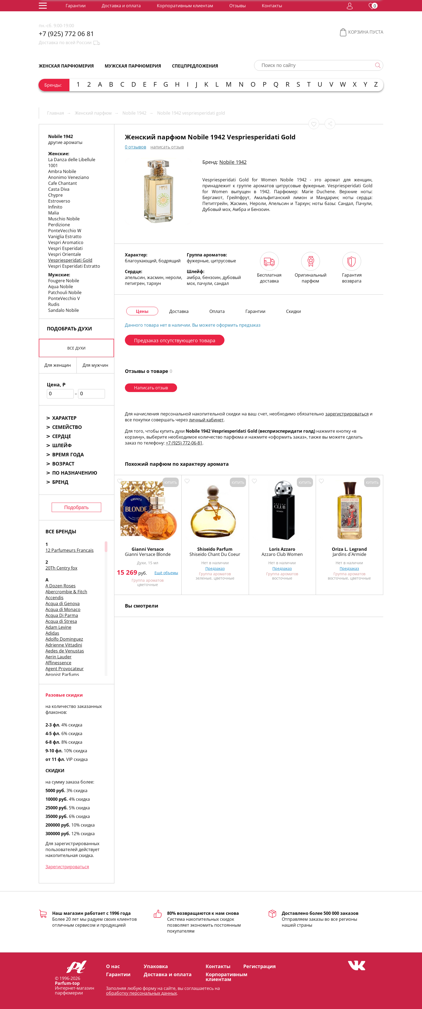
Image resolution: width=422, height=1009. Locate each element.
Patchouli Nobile (65, 292)
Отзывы (237, 6)
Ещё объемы (166, 572)
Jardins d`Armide (349, 554)
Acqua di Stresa (61, 621)
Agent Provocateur (64, 669)
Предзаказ (215, 568)
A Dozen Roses (60, 586)
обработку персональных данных (141, 993)
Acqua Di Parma (61, 615)
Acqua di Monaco (62, 609)
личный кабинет (206, 420)
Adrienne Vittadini (63, 645)
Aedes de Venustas (64, 651)
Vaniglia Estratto (65, 236)
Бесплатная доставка (269, 268)
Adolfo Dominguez (64, 639)
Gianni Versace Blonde (148, 554)
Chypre (55, 195)
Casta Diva (58, 189)
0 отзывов (135, 147)
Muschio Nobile (64, 219)
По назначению (74, 473)
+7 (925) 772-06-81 (184, 443)
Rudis (53, 304)
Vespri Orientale (64, 254)
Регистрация (259, 966)
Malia (53, 213)
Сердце (61, 436)
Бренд (60, 482)
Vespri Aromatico (65, 242)
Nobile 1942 (233, 162)
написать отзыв (167, 147)
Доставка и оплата (121, 6)
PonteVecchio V (64, 298)
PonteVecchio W (64, 231)
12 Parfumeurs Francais (69, 550)
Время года (68, 454)
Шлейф (62, 445)
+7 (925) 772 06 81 (66, 34)
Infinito (55, 207)
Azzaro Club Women (282, 554)
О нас (113, 966)
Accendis (54, 598)
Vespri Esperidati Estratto (74, 266)
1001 (53, 165)
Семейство (67, 427)
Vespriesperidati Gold (70, 260)
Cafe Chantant (62, 183)
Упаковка (156, 966)
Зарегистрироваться (67, 867)
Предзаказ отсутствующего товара (174, 340)
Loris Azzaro (282, 549)
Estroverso (59, 201)
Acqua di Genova (62, 603)
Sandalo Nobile (63, 310)
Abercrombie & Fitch (66, 592)
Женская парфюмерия (66, 66)
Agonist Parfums (62, 675)
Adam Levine (58, 627)
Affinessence (58, 663)
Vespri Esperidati (65, 248)
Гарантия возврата (352, 268)
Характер (64, 418)
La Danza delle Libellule (71, 160)
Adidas (52, 633)
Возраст (63, 463)
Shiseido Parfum (215, 549)
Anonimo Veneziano (68, 177)
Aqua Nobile (60, 287)
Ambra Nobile (62, 171)
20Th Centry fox (61, 568)
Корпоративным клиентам (185, 6)
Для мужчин (95, 365)
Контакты (272, 6)
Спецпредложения (195, 66)
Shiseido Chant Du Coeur (214, 554)
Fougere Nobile (63, 281)
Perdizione (59, 225)
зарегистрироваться (347, 414)
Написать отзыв (151, 388)
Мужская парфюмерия (133, 66)
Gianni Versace (148, 549)
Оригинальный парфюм (310, 268)
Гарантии (76, 6)
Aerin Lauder (58, 657)
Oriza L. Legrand (349, 549)
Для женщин (57, 365)
